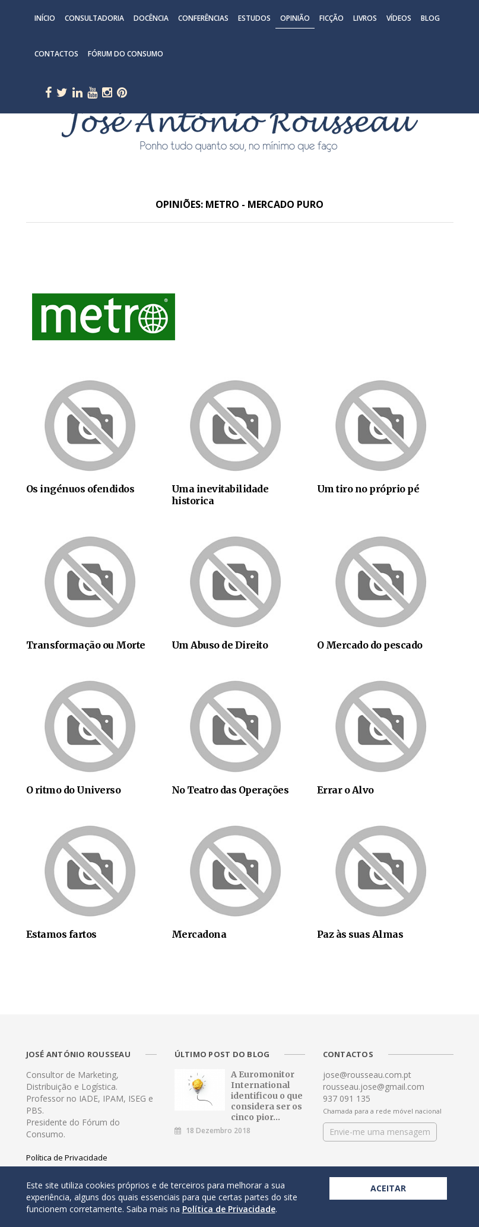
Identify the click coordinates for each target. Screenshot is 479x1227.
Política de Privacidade (66, 1157)
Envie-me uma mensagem (379, 1131)
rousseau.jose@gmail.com (373, 1086)
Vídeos (398, 18)
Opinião (295, 18)
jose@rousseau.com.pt (367, 1074)
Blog (430, 18)
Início (44, 18)
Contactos (56, 54)
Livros (365, 18)
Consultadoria (94, 18)
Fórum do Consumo (125, 54)
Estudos (254, 18)
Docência (151, 18)
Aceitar (388, 1188)
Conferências (203, 18)
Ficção (331, 18)
